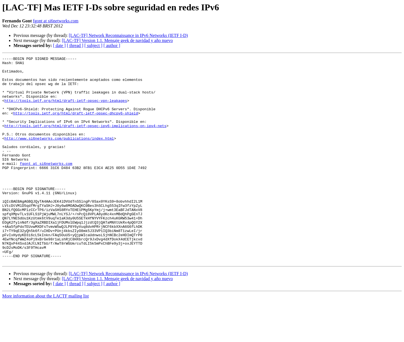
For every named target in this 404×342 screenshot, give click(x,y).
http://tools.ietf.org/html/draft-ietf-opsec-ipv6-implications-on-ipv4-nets (85, 139)
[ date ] (59, 45)
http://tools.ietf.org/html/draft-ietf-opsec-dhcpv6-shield (75, 124)
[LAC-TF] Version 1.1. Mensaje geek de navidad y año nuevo (117, 40)
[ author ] (112, 45)
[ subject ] (93, 45)
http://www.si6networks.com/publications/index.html (59, 155)
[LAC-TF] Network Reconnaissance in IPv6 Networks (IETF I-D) (128, 35)
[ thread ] (75, 45)
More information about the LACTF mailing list (45, 337)
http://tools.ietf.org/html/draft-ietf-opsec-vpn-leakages (65, 109)
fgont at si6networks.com (55, 20)
